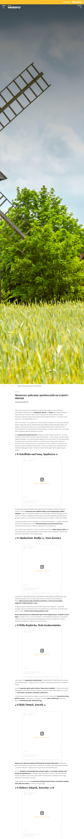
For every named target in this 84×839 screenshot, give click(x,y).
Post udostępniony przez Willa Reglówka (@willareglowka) (37, 716)
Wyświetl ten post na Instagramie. (42, 523)
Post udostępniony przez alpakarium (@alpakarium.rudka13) (37, 632)
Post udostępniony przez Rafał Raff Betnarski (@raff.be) (36, 545)
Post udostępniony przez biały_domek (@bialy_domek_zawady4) (38, 799)
